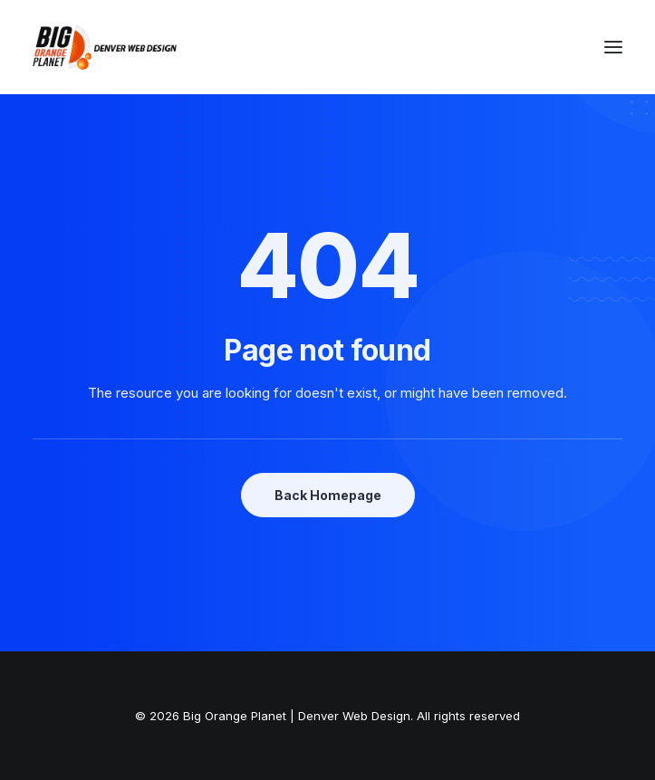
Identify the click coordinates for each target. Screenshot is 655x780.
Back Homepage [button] (328, 495)
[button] (613, 47)
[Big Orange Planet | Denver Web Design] (105, 47)
